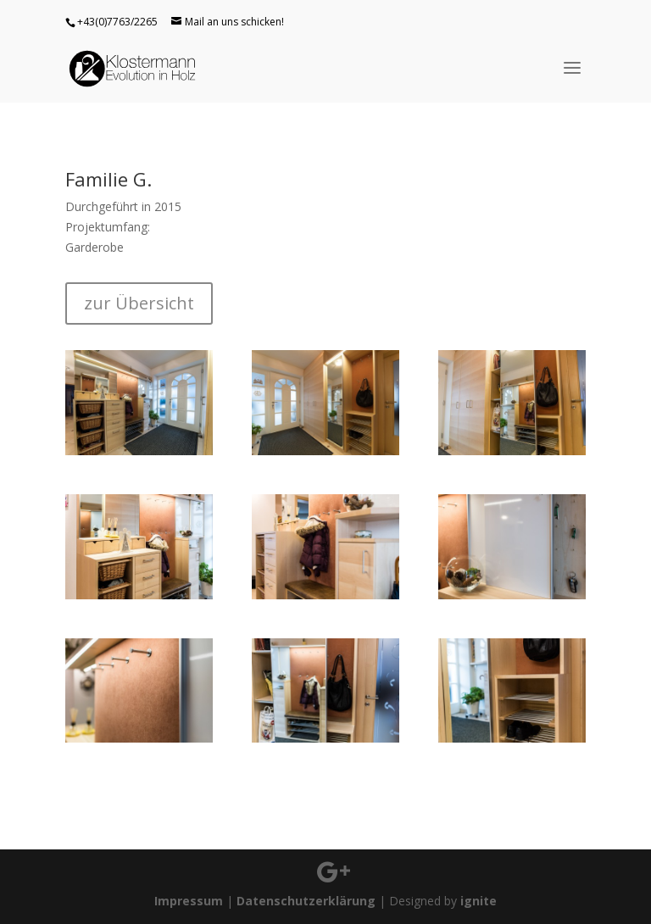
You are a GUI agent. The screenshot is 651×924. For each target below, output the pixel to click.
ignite (478, 901)
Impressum (188, 901)
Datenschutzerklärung (306, 901)
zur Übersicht (139, 303)
